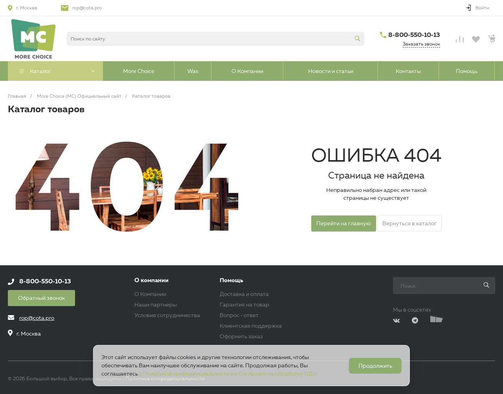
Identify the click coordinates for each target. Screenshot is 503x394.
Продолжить (375, 365)
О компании (151, 280)
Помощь (231, 280)
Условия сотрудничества (167, 315)
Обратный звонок (41, 297)
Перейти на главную (343, 223)
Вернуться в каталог (409, 223)
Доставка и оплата (244, 293)
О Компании (150, 293)
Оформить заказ (241, 336)
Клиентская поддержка (251, 325)
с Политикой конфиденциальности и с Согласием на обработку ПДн (227, 373)
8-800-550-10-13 (414, 34)
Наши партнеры (155, 304)
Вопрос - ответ (239, 315)
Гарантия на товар (244, 304)
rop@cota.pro (87, 8)
